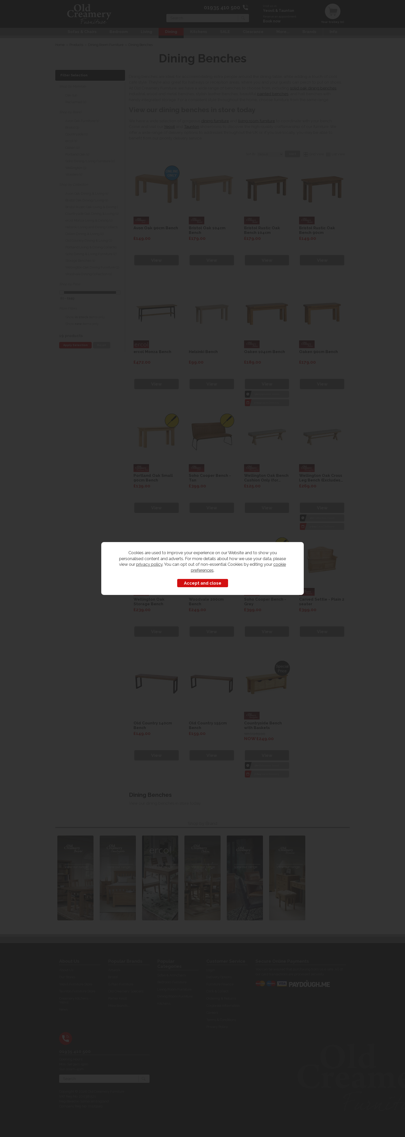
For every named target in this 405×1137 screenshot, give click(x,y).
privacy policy (149, 564)
